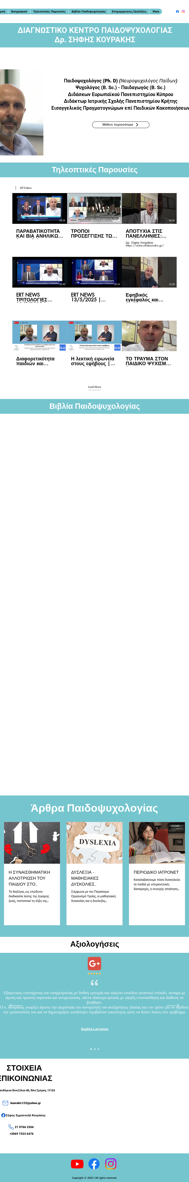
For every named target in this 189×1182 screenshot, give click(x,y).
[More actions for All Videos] (23, 187)
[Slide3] (98, 1049)
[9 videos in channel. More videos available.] (94, 283)
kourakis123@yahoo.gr (25, 1103)
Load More (94, 386)
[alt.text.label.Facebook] (177, 11)
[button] (23, 187)
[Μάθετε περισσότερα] (120, 124)
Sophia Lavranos (94, 1029)
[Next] (172, 1006)
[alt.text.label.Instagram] (183, 11)
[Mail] (5, 1103)
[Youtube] (77, 1163)
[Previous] (16, 1006)
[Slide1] (91, 1049)
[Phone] (11, 1127)
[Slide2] (94, 1049)
